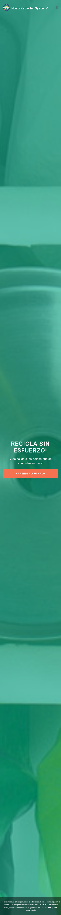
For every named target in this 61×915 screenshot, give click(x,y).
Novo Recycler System (29, 8)
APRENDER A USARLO (30, 474)
